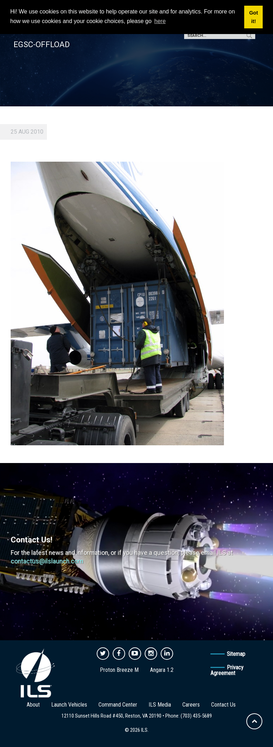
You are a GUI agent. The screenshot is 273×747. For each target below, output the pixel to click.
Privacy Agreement (226, 670)
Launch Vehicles (69, 704)
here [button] (160, 21)
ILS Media (160, 704)
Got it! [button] (253, 17)
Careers (191, 704)
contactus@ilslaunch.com (47, 561)
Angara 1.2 (161, 670)
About (33, 704)
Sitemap (236, 654)
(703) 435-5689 (196, 716)
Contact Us (223, 704)
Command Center (117, 704)
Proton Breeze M (119, 670)
